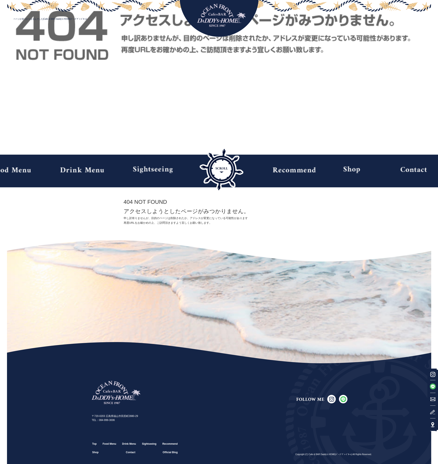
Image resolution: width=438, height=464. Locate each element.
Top (94, 443)
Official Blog (170, 452)
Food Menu (109, 443)
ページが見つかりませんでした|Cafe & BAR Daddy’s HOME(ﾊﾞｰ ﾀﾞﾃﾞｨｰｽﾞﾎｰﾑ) (50, 19)
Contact (130, 452)
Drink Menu (82, 169)
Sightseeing (152, 169)
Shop (353, 169)
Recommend (294, 169)
